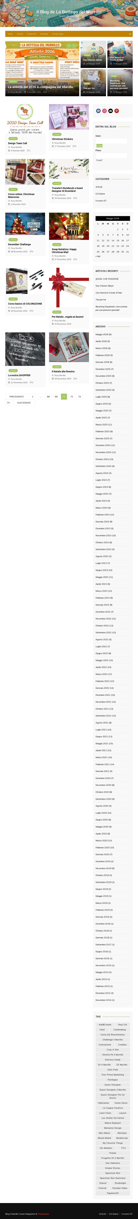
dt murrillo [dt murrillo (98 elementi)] (122, 1064)
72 (79, 396)
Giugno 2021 (102, 736)
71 (72, 396)
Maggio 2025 (102, 410)
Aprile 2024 (101, 500)
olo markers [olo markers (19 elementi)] (106, 1148)
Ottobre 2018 (102, 930)
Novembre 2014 (103, 1000)
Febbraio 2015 (103, 986)
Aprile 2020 (101, 833)
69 (56, 396)
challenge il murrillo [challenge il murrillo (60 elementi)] (113, 1039)
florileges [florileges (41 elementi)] (113, 1079)
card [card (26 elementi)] (102, 1029)
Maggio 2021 (102, 743)
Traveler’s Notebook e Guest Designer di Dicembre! (67, 189)
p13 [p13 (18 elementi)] (123, 1148)
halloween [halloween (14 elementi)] (103, 1103)
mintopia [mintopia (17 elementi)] (122, 1133)
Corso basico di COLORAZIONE (25, 303)
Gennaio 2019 (102, 917)
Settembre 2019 (103, 882)
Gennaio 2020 (102, 854)
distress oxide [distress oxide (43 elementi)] (113, 1059)
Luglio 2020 (101, 812)
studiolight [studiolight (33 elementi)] (120, 1183)
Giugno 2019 (102, 889)
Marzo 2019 (102, 903)
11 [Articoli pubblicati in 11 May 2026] (98, 240)
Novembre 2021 (103, 701)
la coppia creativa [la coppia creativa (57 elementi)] (113, 1108)
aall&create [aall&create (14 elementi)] (105, 1024)
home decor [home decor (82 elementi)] (121, 1103)
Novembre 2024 (103, 452)
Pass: (98, 150)
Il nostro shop (57, 34)
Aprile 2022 (101, 667)
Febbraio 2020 (103, 847)
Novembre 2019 (103, 868)
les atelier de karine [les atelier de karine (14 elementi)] (113, 1118)
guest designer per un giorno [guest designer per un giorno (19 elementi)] (113, 1096)
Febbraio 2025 (103, 431)
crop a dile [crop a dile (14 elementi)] (113, 1049)
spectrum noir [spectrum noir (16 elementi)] (112, 1173)
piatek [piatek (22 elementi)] (112, 1153)
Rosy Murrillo (16, 92)
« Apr (98, 256)
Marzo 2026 (102, 348)
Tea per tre (89, 88)
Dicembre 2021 (103, 695)
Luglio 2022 (101, 646)
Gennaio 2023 (102, 604)
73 (8, 402)
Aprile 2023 (101, 584)
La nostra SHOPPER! (19, 375)
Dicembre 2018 (103, 923)
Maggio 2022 (102, 660)
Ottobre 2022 (102, 625)
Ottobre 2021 (102, 708)
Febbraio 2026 (103, 355)
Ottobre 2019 (102, 875)
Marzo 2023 (102, 591)
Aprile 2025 (101, 417)
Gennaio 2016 (102, 958)
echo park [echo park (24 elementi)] (113, 1069)
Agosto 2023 (102, 556)
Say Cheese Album (92, 60)
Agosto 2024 (102, 473)
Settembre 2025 (103, 390)
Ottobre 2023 (102, 542)
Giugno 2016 (102, 951)
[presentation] (69, 46)
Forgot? (99, 160)
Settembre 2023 (103, 549)
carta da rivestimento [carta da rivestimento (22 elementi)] (113, 1034)
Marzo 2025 (102, 424)
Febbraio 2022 (103, 681)
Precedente (16, 396)
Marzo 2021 (102, 757)
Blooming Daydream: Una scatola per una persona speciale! (119, 85)
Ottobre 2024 (102, 459)
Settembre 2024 (103, 466)
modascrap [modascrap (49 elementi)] (122, 1138)
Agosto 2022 (102, 639)
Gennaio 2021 (102, 771)
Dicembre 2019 (103, 861)
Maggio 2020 (102, 826)
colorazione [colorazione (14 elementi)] (105, 1044)
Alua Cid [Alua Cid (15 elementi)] (122, 1024)
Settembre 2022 (103, 632)
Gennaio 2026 (102, 362)
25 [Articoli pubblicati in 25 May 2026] (98, 251)
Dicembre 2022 (103, 611)
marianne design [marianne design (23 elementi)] (113, 1128)
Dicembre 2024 (103, 445)
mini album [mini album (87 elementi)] (104, 1133)
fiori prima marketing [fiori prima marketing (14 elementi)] (113, 1074)
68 (48, 396)
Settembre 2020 (103, 799)
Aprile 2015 (101, 979)
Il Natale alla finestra (63, 371)
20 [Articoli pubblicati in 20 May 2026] (108, 246)
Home (10, 34)
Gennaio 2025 (102, 438)
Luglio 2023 (101, 563)
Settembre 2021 (103, 715)
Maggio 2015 (102, 972)
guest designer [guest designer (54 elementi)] (113, 1084)
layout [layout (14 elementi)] (122, 1113)
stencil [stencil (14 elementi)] (102, 1183)
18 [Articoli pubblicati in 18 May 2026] (98, 246)
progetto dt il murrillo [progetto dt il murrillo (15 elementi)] (112, 1158)
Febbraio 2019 (103, 910)
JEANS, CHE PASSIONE (107, 279)
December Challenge (19, 244)
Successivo (24, 402)
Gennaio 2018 (102, 937)
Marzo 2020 (102, 840)
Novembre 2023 (103, 535)
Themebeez (43, 1214)
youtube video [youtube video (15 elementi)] (119, 1188)
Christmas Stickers (62, 139)
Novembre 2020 (103, 785)
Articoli (20, 34)
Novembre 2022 (103, 618)
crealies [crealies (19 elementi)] (122, 1044)
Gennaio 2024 (102, 521)
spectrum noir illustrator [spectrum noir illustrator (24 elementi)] (113, 1178)
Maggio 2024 (102, 493)
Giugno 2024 (102, 487)
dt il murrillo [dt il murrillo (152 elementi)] (104, 1064)
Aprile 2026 (101, 341)
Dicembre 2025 (103, 369)
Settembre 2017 (103, 944)
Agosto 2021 (102, 722)
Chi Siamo (44, 34)
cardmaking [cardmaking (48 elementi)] (120, 1029)
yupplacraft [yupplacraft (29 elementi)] (113, 1193)
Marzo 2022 (102, 674)
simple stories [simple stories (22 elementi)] (112, 1168)
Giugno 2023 (102, 570)
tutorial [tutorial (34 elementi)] (102, 1188)
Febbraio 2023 (103, 597)
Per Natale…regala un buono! (68, 316)
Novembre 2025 (103, 376)
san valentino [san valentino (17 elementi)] (113, 1163)
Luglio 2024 (101, 480)
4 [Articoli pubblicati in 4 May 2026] (98, 234)
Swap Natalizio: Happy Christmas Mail (64, 251)
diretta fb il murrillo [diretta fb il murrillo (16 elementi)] (112, 1054)
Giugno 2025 (102, 403)
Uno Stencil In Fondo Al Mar (117, 58)
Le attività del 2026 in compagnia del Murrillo (40, 87)
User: (98, 135)
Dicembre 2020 (103, 778)
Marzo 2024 (102, 507)
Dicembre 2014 (103, 993)
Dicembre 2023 (103, 528)
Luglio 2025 (101, 396)
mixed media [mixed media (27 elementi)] (104, 1138)
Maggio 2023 (102, 577)
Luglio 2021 (101, 729)
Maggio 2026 (102, 334)
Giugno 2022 (102, 653)
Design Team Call (17, 143)
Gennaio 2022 (102, 688)
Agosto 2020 (102, 805)
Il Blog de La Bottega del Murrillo (69, 11)
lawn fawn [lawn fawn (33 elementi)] (105, 1113)
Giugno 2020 (102, 819)
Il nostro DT (31, 34)
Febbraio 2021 (103, 764)
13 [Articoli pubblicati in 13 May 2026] (108, 240)
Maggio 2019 (102, 896)
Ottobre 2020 (102, 792)
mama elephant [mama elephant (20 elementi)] (113, 1123)
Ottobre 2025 (102, 383)
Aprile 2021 (101, 750)
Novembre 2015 (103, 965)
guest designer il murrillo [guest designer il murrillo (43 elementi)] (113, 1089)
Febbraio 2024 (103, 514)
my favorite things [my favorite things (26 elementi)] (113, 1143)
